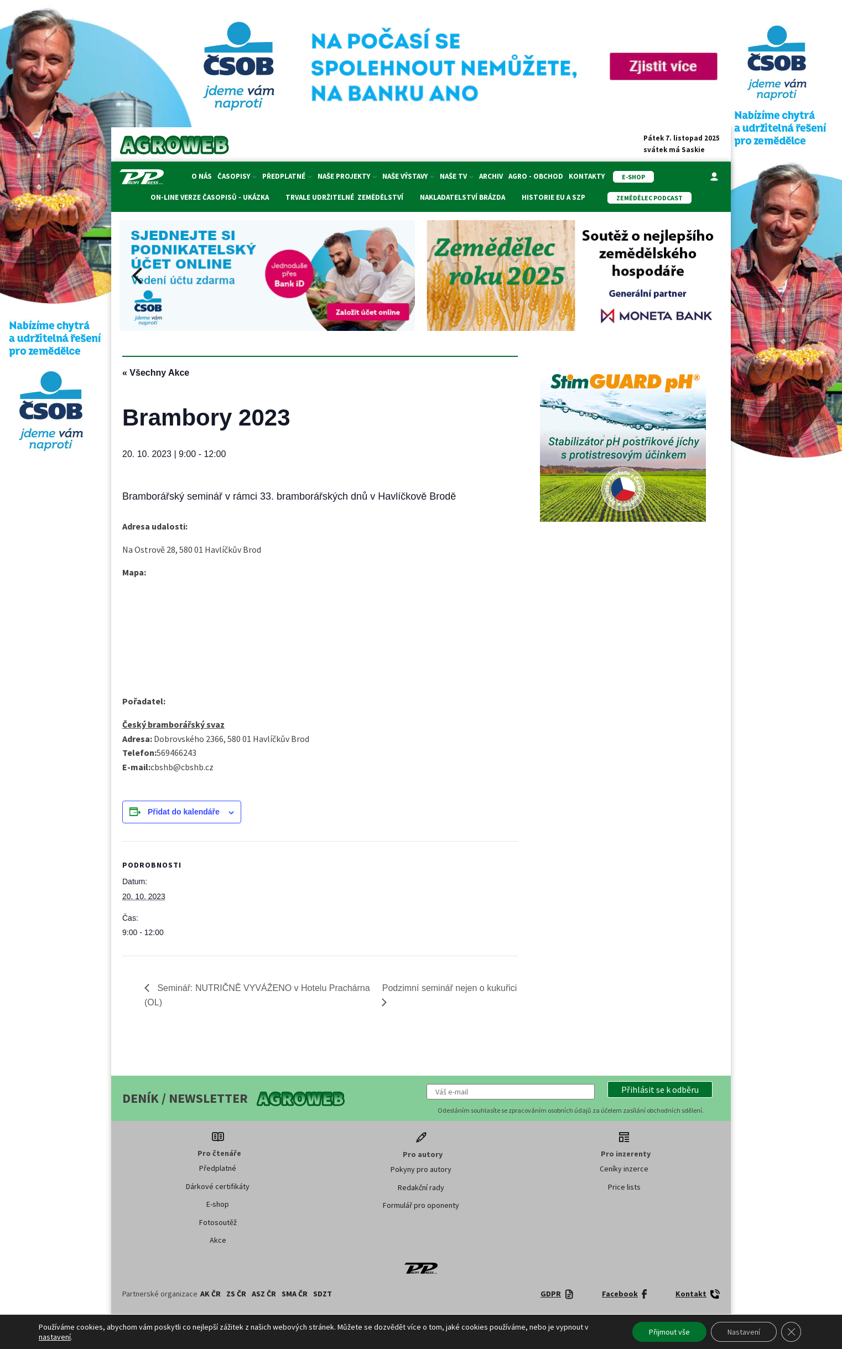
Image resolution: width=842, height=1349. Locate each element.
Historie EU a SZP (553, 197)
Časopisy (237, 176)
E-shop (217, 1204)
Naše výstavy (408, 176)
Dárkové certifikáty (218, 1186)
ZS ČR (236, 1294)
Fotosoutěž (218, 1222)
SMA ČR (295, 1294)
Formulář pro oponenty (421, 1205)
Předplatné (287, 176)
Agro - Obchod (535, 176)
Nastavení (743, 1332)
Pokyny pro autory (421, 1169)
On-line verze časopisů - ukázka (209, 197)
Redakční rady (421, 1187)
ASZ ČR (264, 1294)
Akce (218, 1240)
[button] (660, 1089)
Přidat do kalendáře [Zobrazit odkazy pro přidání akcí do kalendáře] (184, 811)
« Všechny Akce (155, 372)
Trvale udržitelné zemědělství (344, 197)
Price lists (624, 1187)
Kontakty (587, 176)
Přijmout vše (669, 1332)
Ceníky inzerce (624, 1169)
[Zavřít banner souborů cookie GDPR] (791, 1332)
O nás (201, 176)
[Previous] (139, 275)
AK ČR (210, 1294)
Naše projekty (347, 176)
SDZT (322, 1294)
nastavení (55, 1337)
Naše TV (457, 176)
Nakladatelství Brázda (462, 197)
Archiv (491, 176)
